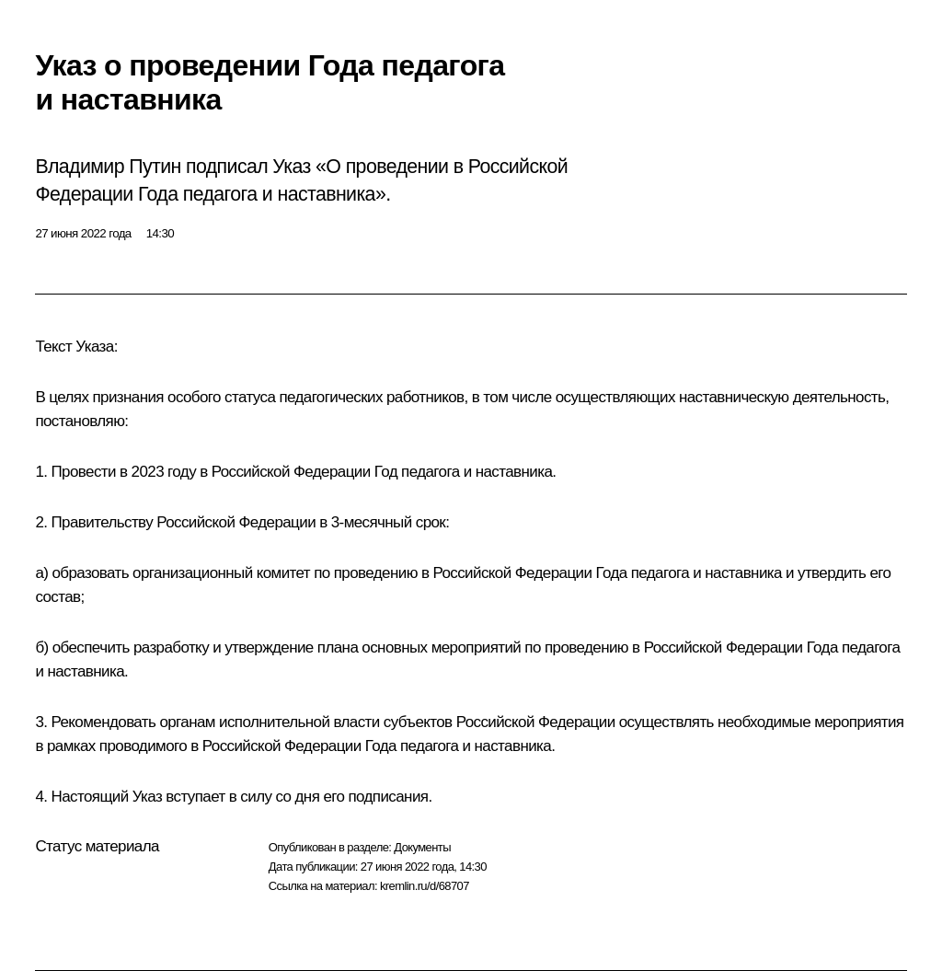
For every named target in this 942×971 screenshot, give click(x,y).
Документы (422, 847)
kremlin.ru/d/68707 (424, 886)
